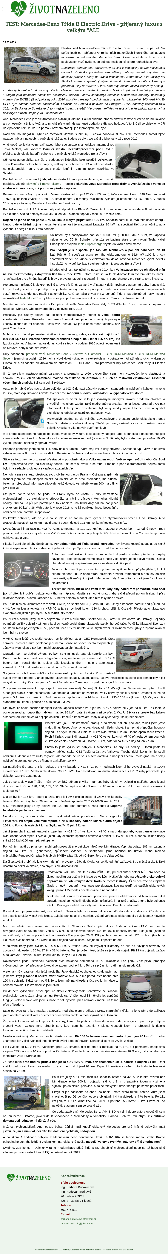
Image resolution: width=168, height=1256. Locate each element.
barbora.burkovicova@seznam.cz (78, 1219)
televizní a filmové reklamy (43, 183)
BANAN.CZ (64, 1250)
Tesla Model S (29, 298)
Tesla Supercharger (90, 244)
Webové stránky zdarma (45, 1250)
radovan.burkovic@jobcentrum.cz (78, 1223)
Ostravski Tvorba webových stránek (86, 1250)
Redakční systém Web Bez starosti (118, 1250)
